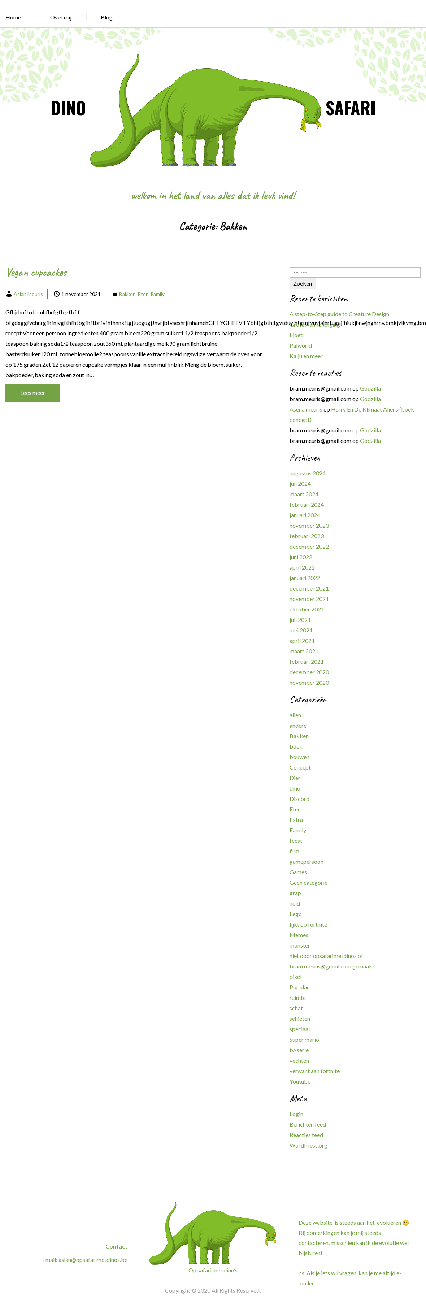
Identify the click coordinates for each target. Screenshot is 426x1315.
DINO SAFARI (213, 107)
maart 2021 (304, 651)
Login (296, 1113)
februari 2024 (307, 504)
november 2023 (309, 525)
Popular (299, 987)
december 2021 (309, 588)
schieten (300, 1018)
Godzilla (370, 388)
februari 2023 (307, 535)
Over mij (60, 17)
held (295, 903)
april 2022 (302, 567)
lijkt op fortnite (308, 924)
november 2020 (309, 682)
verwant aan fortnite (315, 1070)
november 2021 (309, 598)
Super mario (304, 1039)
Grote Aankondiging (315, 324)
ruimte (298, 997)
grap (295, 892)
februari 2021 (307, 661)
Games (298, 871)
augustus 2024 (308, 473)
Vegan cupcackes (35, 272)
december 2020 (309, 672)
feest (296, 840)
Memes (299, 934)
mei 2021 (301, 630)
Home (13, 17)
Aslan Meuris (28, 294)
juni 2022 (301, 556)
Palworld (301, 345)
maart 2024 (304, 494)
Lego (296, 913)
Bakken (127, 294)
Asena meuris (306, 409)
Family (158, 294)
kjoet (296, 334)
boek (296, 746)
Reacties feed (306, 1134)
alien (295, 714)
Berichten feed (308, 1124)
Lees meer (32, 392)
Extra (296, 819)
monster (300, 945)
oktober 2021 (307, 609)
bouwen (299, 756)
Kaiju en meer (306, 355)
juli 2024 (300, 483)
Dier (295, 777)
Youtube (300, 1081)
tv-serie (299, 1049)
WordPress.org (308, 1145)
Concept (300, 767)
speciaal (300, 1029)
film (294, 851)
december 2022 (309, 546)
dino (295, 788)
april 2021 (302, 640)
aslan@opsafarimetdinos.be (92, 1259)
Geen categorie (308, 882)
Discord (299, 798)
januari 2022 (305, 577)
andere (298, 725)
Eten (143, 294)
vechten (299, 1060)
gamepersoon (306, 861)
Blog (107, 17)
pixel (295, 976)
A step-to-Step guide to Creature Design (339, 313)
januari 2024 (305, 514)
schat (296, 1008)
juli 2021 (300, 619)
